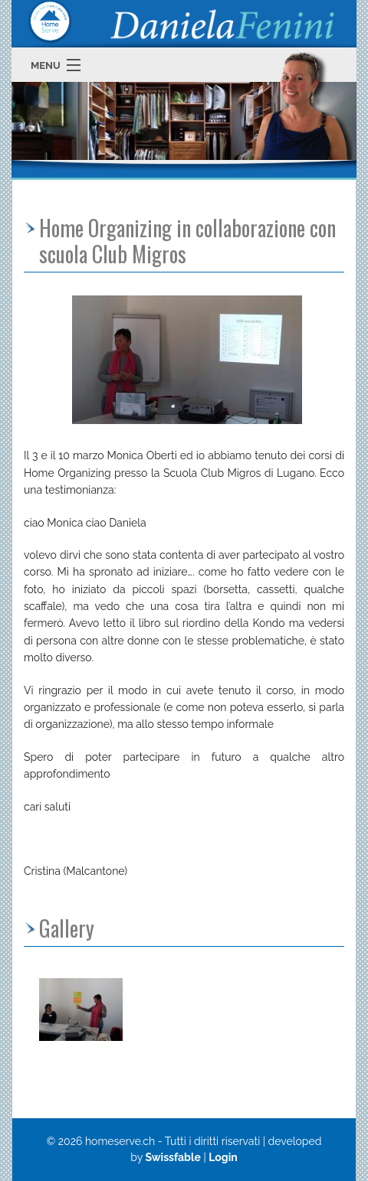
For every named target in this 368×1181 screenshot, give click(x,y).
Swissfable (172, 1157)
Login (223, 1157)
